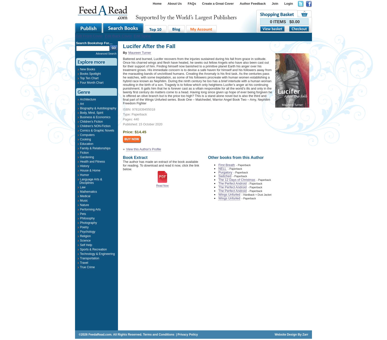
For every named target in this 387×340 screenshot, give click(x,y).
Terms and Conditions (158, 334)
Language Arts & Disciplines (90, 181)
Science (85, 240)
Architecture (88, 99)
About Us (175, 3)
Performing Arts (90, 209)
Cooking (85, 139)
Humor (84, 175)
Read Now (162, 185)
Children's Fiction (91, 121)
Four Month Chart (91, 82)
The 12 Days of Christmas (236, 180)
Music (84, 200)
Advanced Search (106, 53)
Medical (85, 196)
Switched (224, 176)
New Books (87, 69)
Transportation (89, 258)
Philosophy (87, 218)
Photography (88, 223)
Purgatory (225, 172)
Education (86, 144)
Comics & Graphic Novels (97, 130)
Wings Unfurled (229, 194)
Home (157, 3)
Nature (84, 205)
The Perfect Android (232, 183)
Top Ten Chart (89, 78)
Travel (84, 262)
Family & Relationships (95, 148)
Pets (83, 214)
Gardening (87, 157)
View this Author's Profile (143, 149)
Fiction (84, 152)
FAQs (192, 3)
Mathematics (88, 191)
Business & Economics (95, 117)
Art (82, 104)
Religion (85, 236)
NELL (222, 168)
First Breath (226, 165)
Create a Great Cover (218, 3)
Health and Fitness (92, 161)
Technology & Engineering (97, 254)
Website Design (286, 334)
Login (288, 3)
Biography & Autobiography (98, 108)
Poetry (84, 227)
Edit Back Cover (118, 36)
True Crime (87, 267)
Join (275, 3)
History (84, 166)
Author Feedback (253, 3)
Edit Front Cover (89, 36)
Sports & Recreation (93, 249)
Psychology (87, 231)
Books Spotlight (90, 74)
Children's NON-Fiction (95, 126)
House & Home (90, 170)
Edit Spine (142, 36)
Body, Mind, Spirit (91, 112)
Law (82, 187)
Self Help (86, 245)
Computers (87, 135)
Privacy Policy (187, 334)
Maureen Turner (139, 53)
